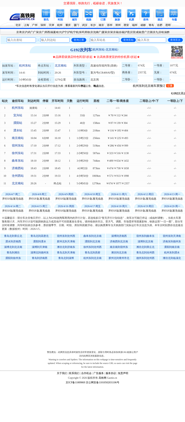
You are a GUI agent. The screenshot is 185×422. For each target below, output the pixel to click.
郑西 (47, 32)
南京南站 (18, 137)
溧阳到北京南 (92, 241)
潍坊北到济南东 (66, 247)
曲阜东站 (18, 160)
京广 (41, 32)
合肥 (159, 25)
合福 (121, 32)
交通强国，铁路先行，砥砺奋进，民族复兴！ (93, 3)
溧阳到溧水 (39, 241)
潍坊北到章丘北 (145, 247)
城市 (74, 19)
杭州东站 (25, 65)
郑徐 (87, 32)
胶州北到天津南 (66, 241)
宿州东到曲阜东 (145, 236)
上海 (26, 25)
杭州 (59, 25)
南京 (101, 25)
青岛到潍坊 (13, 252)
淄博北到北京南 (13, 247)
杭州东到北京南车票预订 (153, 85)
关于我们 (62, 373)
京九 (155, 32)
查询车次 (175, 39)
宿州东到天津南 (172, 236)
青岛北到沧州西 (145, 252)
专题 (174, 19)
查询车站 (128, 39)
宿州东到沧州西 (66, 236)
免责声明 (123, 373)
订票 (103, 19)
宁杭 (75, 32)
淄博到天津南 (39, 247)
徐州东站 (18, 153)
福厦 (53, 32)
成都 (143, 25)
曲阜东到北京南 (92, 236)
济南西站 (18, 168)
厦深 (104, 32)
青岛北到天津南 (66, 252)
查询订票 (79, 39)
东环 (81, 32)
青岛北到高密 (92, 252)
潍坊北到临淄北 (172, 258)
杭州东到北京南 (92, 258)
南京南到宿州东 (119, 247)
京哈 (161, 32)
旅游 (117, 19)
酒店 (160, 19)
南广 (98, 32)
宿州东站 (18, 145)
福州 (134, 25)
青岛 (151, 25)
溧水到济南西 (13, 241)
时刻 (60, 19)
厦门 (76, 25)
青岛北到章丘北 (13, 236)
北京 (18, 25)
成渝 (138, 32)
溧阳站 (17, 122)
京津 (18, 32)
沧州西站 (18, 175)
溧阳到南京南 (172, 247)
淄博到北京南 (145, 241)
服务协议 (111, 373)
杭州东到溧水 (172, 252)
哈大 (58, 32)
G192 (178, 93)
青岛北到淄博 (66, 258)
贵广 (144, 32)
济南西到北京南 (119, 241)
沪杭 (70, 32)
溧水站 (17, 130)
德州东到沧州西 (145, 258)
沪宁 (64, 32)
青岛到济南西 (39, 258)
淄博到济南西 (119, 236)
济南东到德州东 (172, 241)
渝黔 (167, 32)
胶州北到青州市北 (119, 258)
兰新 (150, 32)
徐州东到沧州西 (92, 247)
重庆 (68, 25)
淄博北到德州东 (40, 252)
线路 (88, 19)
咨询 (145, 19)
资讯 (46, 19)
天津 (51, 25)
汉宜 (132, 32)
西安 (126, 25)
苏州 (109, 25)
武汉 (84, 25)
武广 (30, 32)
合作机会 (86, 373)
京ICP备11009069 (75, 382)
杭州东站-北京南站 (105, 49)
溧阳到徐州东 (13, 258)
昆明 (168, 25)
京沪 (24, 32)
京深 (110, 32)
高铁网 (102, 377)
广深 (35, 32)
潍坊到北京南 (119, 252)
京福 (115, 32)
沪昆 (127, 32)
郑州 (118, 25)
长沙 (93, 25)
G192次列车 (81, 50)
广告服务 (98, 373)
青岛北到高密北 (40, 236)
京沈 (93, 32)
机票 (131, 19)
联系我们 (74, 373)
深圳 (43, 25)
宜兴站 (17, 115)
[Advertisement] (42, 305)
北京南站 (61, 65)
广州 (34, 25)
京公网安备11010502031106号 (102, 382)
